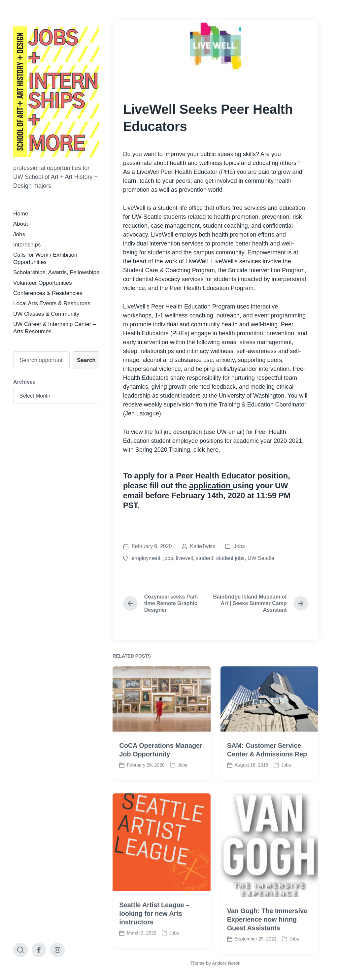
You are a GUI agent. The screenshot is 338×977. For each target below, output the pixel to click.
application (211, 485)
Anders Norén (226, 963)
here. (213, 449)
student (204, 558)
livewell (184, 558)
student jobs (230, 558)
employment (146, 558)
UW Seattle (261, 558)
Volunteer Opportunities (42, 283)
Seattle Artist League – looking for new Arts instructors (154, 937)
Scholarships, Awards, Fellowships (56, 272)
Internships (27, 245)
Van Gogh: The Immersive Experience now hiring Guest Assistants (267, 942)
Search (86, 360)
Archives (24, 382)
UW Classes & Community (46, 314)
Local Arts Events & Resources (51, 303)
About (20, 224)
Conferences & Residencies (48, 293)
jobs (168, 558)
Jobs (19, 234)
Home (20, 214)
